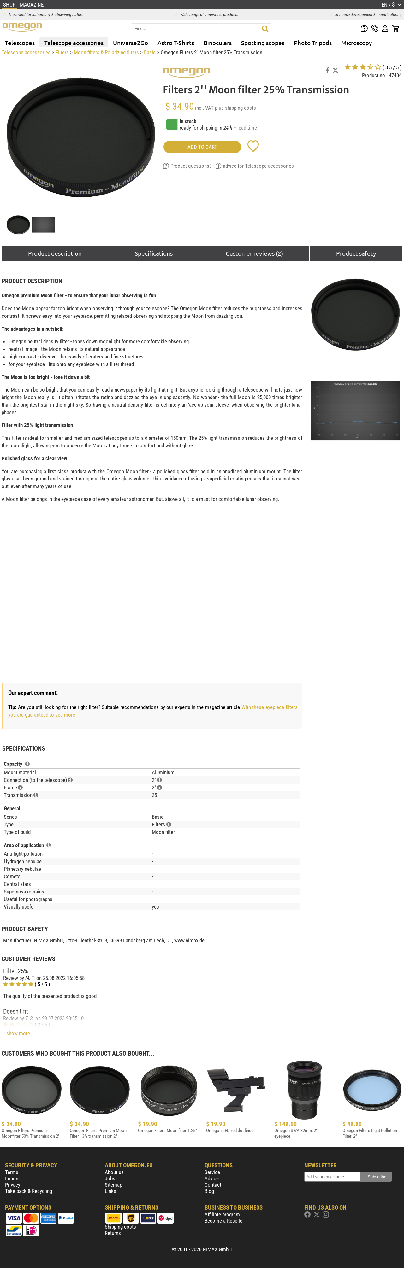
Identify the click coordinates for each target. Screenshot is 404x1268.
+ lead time (245, 128)
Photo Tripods (313, 42)
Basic (150, 52)
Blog (209, 1191)
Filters (62, 52)
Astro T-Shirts (175, 42)
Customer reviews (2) (254, 253)
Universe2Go (130, 42)
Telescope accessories (74, 42)
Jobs (110, 1178)
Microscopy (356, 42)
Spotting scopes (262, 42)
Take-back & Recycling (28, 1191)
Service (212, 1172)
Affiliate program (222, 1214)
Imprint (12, 1178)
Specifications (154, 253)
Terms (11, 1172)
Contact (213, 1185)
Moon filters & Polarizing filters (106, 52)
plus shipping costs (235, 108)
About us (114, 1172)
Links (110, 1191)
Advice (212, 1178)
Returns (113, 1233)
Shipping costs (120, 1227)
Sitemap (113, 1185)
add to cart (202, 147)
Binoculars (218, 42)
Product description (55, 253)
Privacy (12, 1185)
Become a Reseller (224, 1221)
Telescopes (20, 42)
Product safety (356, 253)
